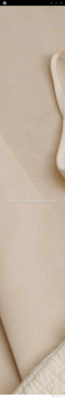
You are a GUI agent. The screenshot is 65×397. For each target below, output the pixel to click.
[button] (52, 3)
